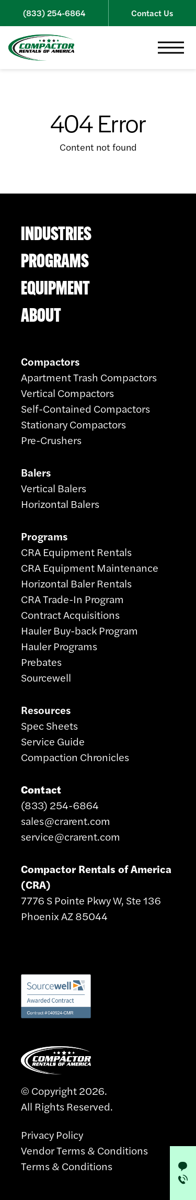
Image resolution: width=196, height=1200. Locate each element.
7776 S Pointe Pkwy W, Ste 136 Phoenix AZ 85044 (96, 892)
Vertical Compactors (67, 392)
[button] (171, 47)
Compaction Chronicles (75, 756)
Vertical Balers (53, 487)
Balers (36, 472)
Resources (46, 709)
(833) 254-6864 (54, 13)
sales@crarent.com (65, 820)
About (41, 314)
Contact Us (152, 13)
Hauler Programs (59, 645)
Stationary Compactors (73, 424)
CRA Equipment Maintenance (89, 567)
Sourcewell (46, 677)
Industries (56, 233)
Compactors (50, 361)
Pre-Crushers (51, 439)
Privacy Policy (52, 1134)
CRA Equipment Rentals (76, 551)
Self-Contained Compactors (85, 408)
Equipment (55, 287)
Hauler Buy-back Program (79, 630)
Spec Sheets (49, 725)
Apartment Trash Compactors (89, 376)
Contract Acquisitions (70, 614)
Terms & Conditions (66, 1165)
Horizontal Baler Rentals (76, 583)
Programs (55, 260)
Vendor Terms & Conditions (84, 1150)
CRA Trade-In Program (72, 598)
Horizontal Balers (60, 503)
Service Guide (53, 741)
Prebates (41, 661)
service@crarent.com (70, 836)
